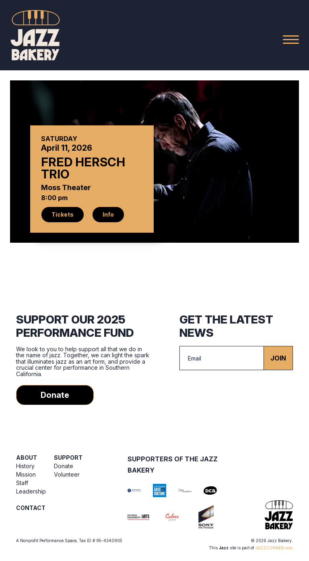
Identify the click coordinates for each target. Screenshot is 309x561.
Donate (55, 395)
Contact (30, 507)
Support (68, 457)
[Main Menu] (291, 39)
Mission (26, 474)
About (26, 457)
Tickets (63, 214)
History (25, 466)
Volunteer (67, 474)
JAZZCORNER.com (274, 547)
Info (108, 214)
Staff (22, 482)
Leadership (31, 491)
